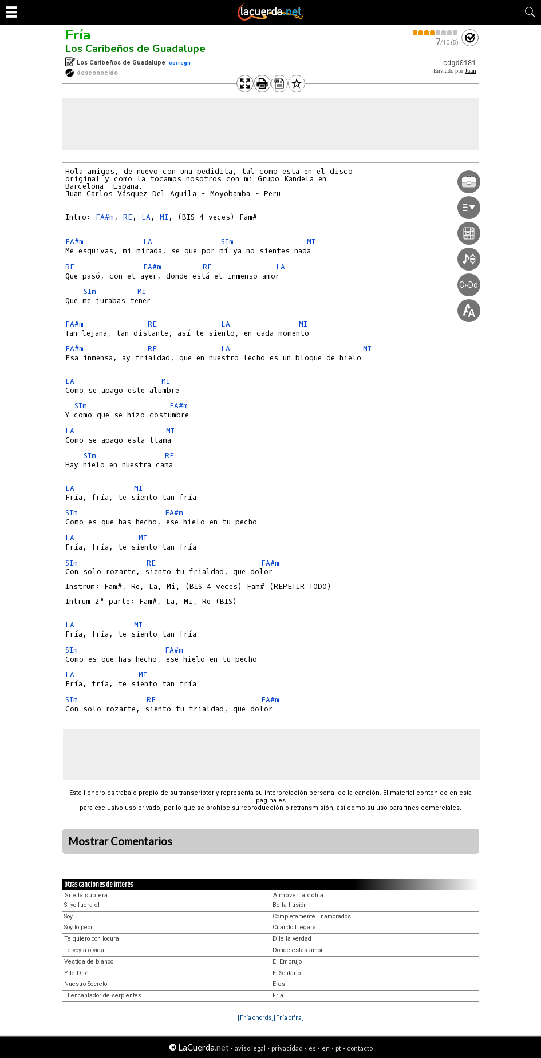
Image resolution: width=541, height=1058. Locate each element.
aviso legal (250, 1048)
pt (338, 1048)
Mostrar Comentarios (120, 841)
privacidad (287, 1048)
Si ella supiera (86, 895)
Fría (77, 35)
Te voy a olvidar (85, 950)
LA (146, 217)
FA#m (105, 217)
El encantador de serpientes (102, 995)
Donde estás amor (298, 950)
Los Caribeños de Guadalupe (135, 48)
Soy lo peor (78, 927)
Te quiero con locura (91, 938)
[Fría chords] (256, 1017)
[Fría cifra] (289, 1017)
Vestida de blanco (88, 961)
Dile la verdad (292, 938)
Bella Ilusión (290, 905)
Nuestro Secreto (85, 984)
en (326, 1048)
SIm (227, 241)
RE (127, 217)
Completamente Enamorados (312, 916)
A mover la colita (298, 895)
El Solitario (287, 973)
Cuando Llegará (294, 927)
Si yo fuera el (82, 905)
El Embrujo (287, 961)
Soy (68, 916)
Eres (279, 984)
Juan (470, 70)
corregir (180, 62)
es (312, 1048)
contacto (360, 1048)
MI (164, 217)
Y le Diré (76, 973)
